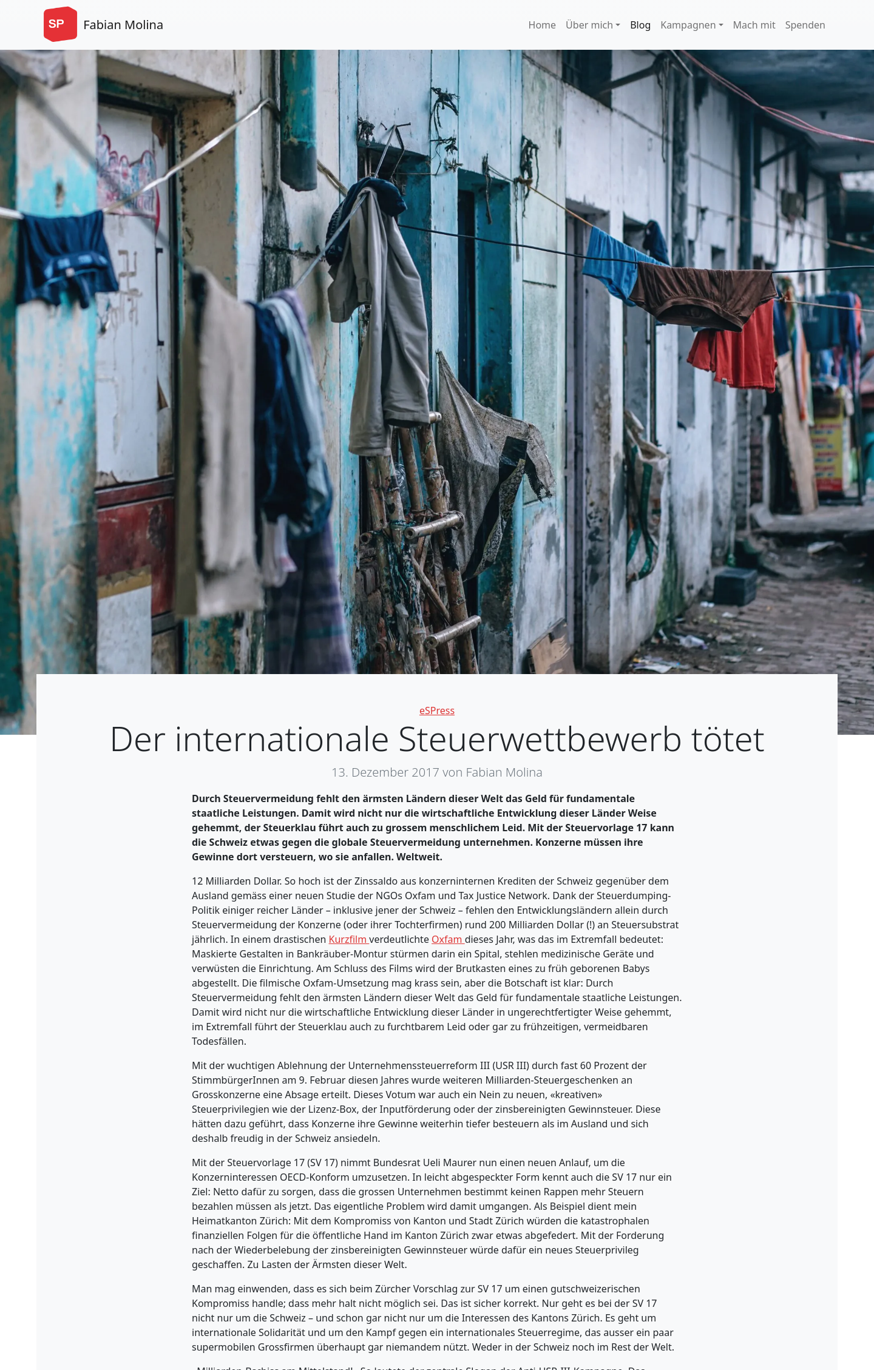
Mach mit (754, 25)
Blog (640, 25)
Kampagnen (688, 25)
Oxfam (448, 939)
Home (543, 25)
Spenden (805, 25)
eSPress (437, 710)
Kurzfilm (349, 939)
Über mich (589, 25)
